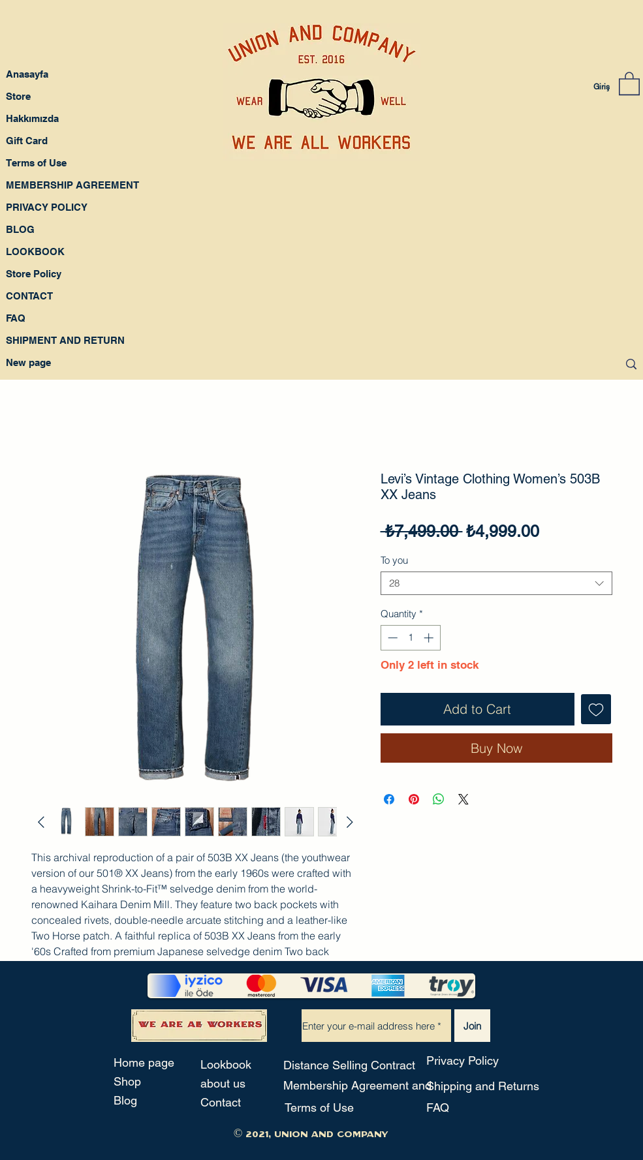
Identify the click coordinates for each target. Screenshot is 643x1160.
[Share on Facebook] (389, 799)
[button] (629, 82)
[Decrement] (391, 638)
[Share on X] (463, 799)
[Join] (472, 1025)
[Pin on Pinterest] (414, 799)
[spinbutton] (410, 638)
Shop (127, 1081)
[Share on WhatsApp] (439, 799)
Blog (125, 1100)
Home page (144, 1062)
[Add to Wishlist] (596, 709)
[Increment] (430, 638)
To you (394, 560)
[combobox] (496, 583)
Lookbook (225, 1064)
